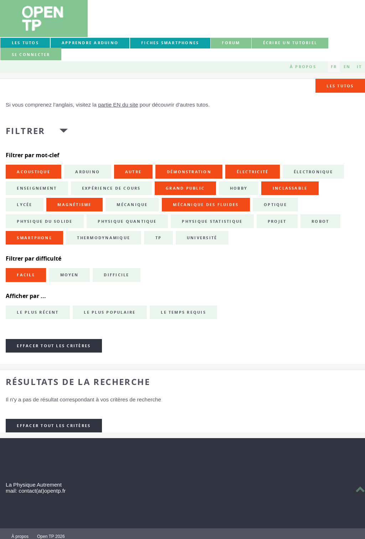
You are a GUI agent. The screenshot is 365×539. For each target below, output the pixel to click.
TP (158, 238)
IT (359, 67)
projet (277, 221)
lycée (24, 204)
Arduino (87, 172)
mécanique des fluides (205, 204)
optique (275, 204)
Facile (26, 275)
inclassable (290, 188)
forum (231, 43)
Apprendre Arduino (90, 43)
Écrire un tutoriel (290, 43)
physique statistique (212, 221)
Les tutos (25, 43)
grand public (185, 188)
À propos (303, 67)
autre (133, 172)
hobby (238, 188)
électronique (313, 172)
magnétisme (74, 204)
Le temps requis (183, 312)
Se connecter (31, 54)
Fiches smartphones (170, 43)
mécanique (132, 204)
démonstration (189, 172)
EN (347, 67)
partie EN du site (118, 105)
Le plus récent (37, 312)
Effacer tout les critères (54, 346)
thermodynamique (103, 238)
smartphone (34, 238)
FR (334, 67)
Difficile (116, 275)
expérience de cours (111, 188)
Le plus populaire (109, 312)
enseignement (37, 188)
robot (320, 221)
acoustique (33, 172)
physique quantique (127, 221)
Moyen (69, 275)
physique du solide (44, 221)
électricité (253, 172)
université (202, 238)
